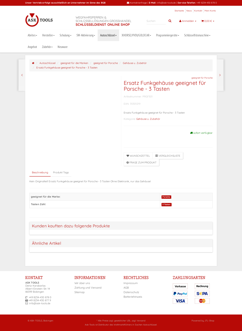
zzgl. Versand (138, 320)
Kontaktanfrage (137, 2)
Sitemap (79, 292)
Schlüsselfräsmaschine (197, 35)
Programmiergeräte (167, 35)
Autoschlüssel (108, 35)
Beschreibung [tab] (40, 172)
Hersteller (48, 35)
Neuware (63, 47)
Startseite (179, 10)
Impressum (131, 283)
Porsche (166, 197)
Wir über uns (82, 283)
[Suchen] (156, 21)
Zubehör (47, 47)
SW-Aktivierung (85, 35)
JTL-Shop (209, 320)
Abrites (32, 35)
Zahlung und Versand (88, 287)
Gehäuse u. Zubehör (148, 118)
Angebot (32, 47)
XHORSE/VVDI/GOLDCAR (136, 35)
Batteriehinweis (133, 296)
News (189, 10)
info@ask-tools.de (166, 2)
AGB (126, 287)
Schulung (65, 35)
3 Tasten (166, 204)
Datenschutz (131, 292)
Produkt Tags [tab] (61, 172)
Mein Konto (210, 10)
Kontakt (198, 10)
